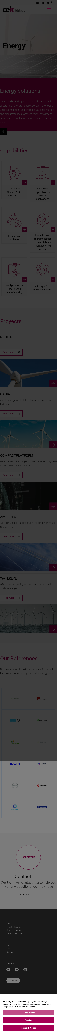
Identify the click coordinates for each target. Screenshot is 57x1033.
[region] (28, 1013)
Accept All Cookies (28, 1028)
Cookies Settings (28, 1012)
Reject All (28, 1020)
